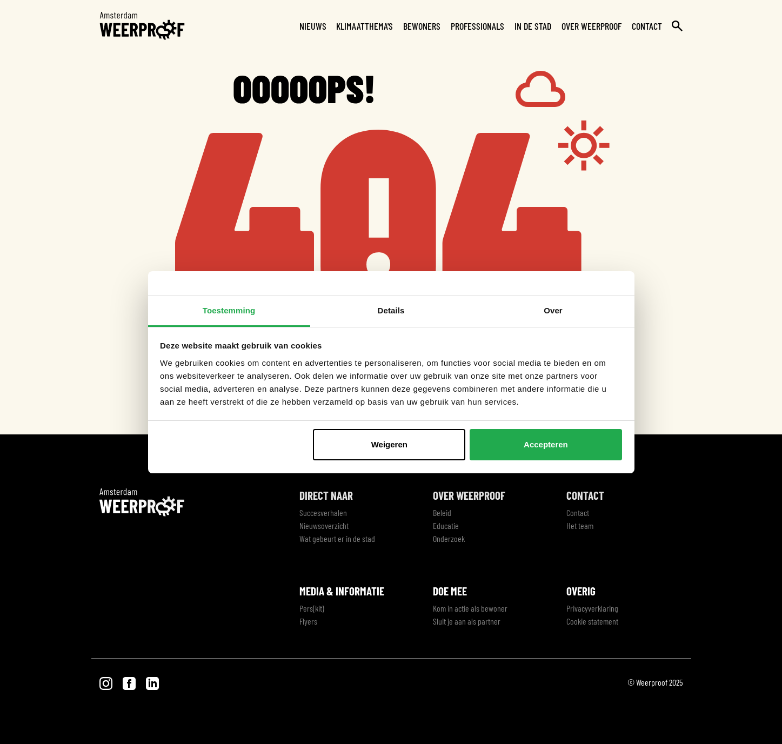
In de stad (532, 26)
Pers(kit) (311, 608)
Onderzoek (449, 538)
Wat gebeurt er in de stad (337, 538)
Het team (579, 525)
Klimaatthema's (364, 26)
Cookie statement (592, 621)
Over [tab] (553, 310)
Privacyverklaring (592, 608)
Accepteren (546, 444)
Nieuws (312, 26)
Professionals (477, 26)
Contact (647, 26)
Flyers (308, 621)
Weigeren (389, 444)
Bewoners (421, 26)
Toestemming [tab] (229, 310)
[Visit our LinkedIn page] (152, 682)
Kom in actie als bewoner (470, 608)
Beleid (442, 512)
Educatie (446, 525)
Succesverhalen (323, 512)
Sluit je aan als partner (466, 621)
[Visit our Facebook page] (130, 682)
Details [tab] (391, 310)
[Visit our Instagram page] (106, 682)
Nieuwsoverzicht (324, 525)
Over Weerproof (591, 26)
